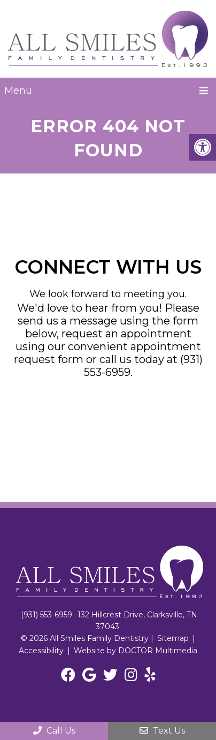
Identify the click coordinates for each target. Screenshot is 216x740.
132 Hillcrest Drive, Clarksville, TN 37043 (137, 620)
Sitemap (173, 638)
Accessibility (41, 650)
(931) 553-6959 (46, 615)
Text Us (162, 731)
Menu (18, 90)
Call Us (54, 731)
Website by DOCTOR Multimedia (135, 650)
